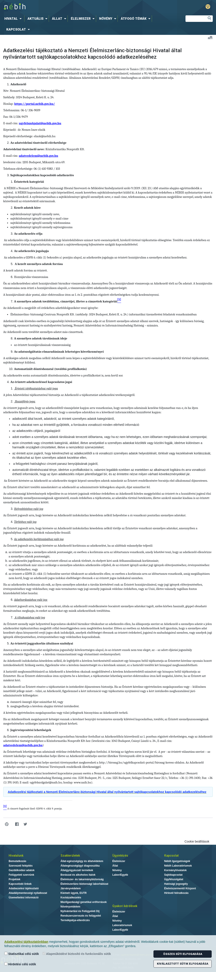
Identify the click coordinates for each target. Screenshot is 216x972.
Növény (117, 870)
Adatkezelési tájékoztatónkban (26, 941)
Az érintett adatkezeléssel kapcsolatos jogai (41, 382)
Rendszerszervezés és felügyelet (81, 915)
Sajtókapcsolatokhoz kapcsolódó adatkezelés (42, 175)
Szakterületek (70, 855)
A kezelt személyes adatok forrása (39, 264)
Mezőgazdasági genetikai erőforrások (84, 902)
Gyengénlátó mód (208, 6)
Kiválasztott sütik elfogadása (182, 963)
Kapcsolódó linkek (20, 883)
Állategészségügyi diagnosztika (80, 865)
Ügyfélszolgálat (173, 879)
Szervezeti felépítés (21, 865)
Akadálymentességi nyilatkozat (28, 892)
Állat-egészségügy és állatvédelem (82, 861)
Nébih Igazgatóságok (177, 861)
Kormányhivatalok (175, 870)
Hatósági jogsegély (176, 883)
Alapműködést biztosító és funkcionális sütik (76, 954)
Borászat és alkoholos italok (78, 874)
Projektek (14, 879)
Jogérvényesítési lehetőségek (30, 730)
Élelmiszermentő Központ (180, 888)
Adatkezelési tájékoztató (24, 888)
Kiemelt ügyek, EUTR (74, 892)
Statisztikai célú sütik (21, 954)
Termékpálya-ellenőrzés (75, 920)
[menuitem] (13, 18)
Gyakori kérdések (124, 906)
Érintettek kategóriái (29, 182)
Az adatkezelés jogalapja (31, 251)
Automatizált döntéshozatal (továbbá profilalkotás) (50, 369)
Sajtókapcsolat (173, 874)
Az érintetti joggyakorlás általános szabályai (41, 643)
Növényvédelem (70, 906)
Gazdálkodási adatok (21, 870)
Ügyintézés (120, 855)
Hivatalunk (16, 855)
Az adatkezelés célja (28, 234)
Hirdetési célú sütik (20, 964)
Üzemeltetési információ (24, 897)
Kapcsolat (171, 855)
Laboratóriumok (122, 925)
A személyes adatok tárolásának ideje (40, 338)
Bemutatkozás (17, 861)
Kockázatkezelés (71, 897)
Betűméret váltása (210, 37)
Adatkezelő (18, 84)
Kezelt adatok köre (27, 208)
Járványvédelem (71, 888)
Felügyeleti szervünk (21, 874)
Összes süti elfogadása (182, 954)
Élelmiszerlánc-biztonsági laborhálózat (84, 883)
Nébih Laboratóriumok (178, 865)
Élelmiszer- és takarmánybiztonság (82, 879)
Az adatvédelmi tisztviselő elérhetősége (38, 143)
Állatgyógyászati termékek (77, 870)
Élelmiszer (118, 861)
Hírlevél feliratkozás (176, 892)
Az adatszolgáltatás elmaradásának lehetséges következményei (59, 352)
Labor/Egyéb (120, 874)
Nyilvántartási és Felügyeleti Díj (80, 911)
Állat (115, 865)
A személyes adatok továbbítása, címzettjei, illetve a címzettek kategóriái (65, 301)
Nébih (65, 6)
